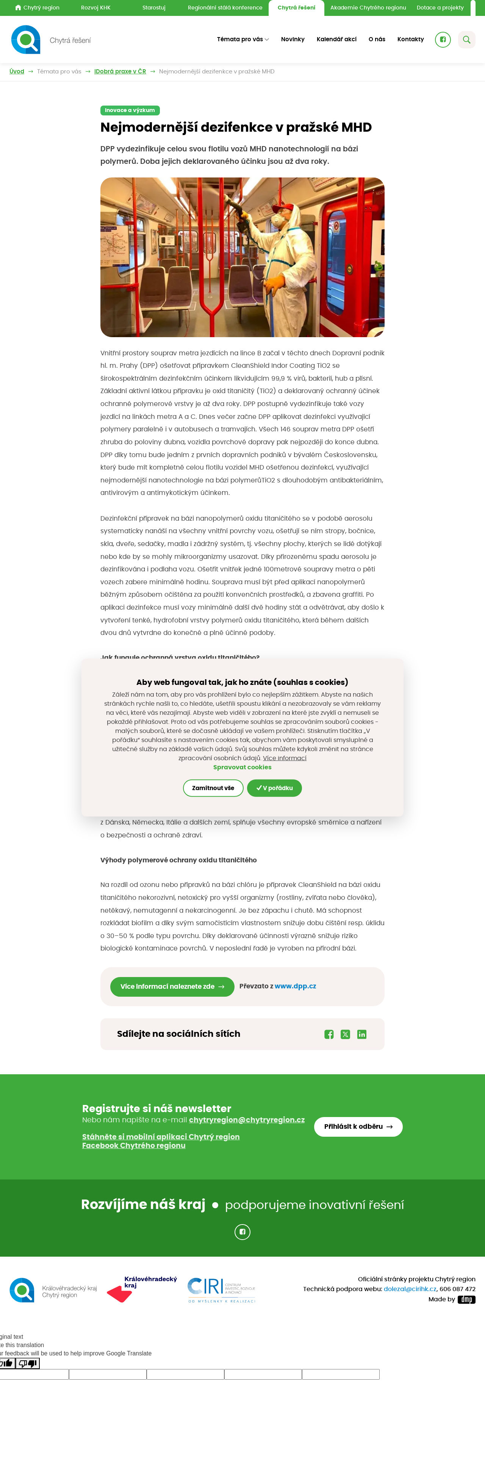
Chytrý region (37, 8)
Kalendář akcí (337, 39)
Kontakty (410, 39)
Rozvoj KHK (96, 8)
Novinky (293, 39)
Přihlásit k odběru (353, 1126)
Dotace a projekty (440, 8)
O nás (377, 39)
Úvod (16, 72)
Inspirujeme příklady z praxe (134, 72)
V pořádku (275, 788)
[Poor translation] (28, 1363)
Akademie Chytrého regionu (368, 8)
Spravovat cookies (242, 767)
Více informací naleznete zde (167, 986)
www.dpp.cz (295, 986)
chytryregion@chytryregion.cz (247, 1120)
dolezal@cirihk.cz (410, 1289)
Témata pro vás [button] (240, 39)
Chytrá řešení (296, 8)
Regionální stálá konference (225, 8)
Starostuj (154, 8)
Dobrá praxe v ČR (213, 72)
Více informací (285, 758)
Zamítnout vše (213, 788)
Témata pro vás (59, 72)
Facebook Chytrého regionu (134, 1146)
